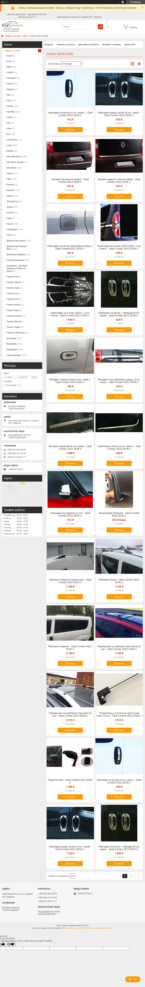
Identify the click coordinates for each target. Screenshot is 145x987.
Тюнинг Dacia (13, 288)
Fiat (8, 95)
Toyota (10, 224)
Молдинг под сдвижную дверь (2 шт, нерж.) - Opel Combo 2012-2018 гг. (119, 381)
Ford (9, 100)
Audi (9, 61)
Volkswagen (12, 229)
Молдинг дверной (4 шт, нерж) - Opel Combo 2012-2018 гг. (70, 447)
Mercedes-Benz (14, 156)
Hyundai (10, 112)
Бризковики (12, 349)
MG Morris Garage (15, 162)
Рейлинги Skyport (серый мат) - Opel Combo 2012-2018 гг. (70, 581)
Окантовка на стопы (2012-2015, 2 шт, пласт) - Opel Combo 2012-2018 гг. (119, 247)
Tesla (9, 218)
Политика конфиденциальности (99, 928)
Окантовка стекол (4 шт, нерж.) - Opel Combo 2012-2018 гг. (119, 447)
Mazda (10, 151)
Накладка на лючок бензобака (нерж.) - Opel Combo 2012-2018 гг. (70, 247)
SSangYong (12, 201)
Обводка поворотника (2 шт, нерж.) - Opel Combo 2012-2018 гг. (70, 381)
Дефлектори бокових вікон (17, 247)
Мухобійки (11, 344)
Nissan (10, 173)
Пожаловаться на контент (74, 928)
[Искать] (100, 26)
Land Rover (12, 140)
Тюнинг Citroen (14, 282)
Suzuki (10, 212)
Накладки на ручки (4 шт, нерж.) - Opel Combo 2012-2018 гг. (70, 114)
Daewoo (10, 89)
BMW (9, 67)
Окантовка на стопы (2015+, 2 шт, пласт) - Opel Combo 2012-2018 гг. (70, 314)
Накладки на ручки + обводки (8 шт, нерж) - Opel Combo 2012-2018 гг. (119, 314)
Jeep (9, 128)
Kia (8, 134)
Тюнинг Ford (12, 299)
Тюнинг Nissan (14, 304)
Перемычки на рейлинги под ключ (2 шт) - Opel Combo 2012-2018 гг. (70, 714)
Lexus (9, 145)
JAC (9, 123)
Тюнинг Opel (12, 310)
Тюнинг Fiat (12, 293)
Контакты (129, 45)
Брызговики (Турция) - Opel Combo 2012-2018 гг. (119, 514)
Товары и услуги (13, 36)
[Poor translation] (11, 944)
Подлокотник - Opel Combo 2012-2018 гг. (70, 781)
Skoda (10, 196)
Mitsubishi (11, 168)
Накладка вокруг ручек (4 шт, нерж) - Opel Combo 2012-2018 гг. (119, 114)
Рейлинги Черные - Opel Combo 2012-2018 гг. (70, 647)
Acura (9, 55)
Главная (48, 45)
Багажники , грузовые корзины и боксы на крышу (17, 268)
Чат (133, 979)
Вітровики (11, 338)
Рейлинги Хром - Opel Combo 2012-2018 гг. (119, 581)
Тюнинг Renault (14, 321)
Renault (10, 190)
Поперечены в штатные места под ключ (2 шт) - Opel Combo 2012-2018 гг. (119, 714)
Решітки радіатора (15, 260)
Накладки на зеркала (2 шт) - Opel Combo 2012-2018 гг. (70, 514)
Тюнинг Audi (12, 276)
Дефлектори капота (16, 240)
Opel (25, 36)
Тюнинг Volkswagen (16, 333)
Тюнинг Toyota (13, 327)
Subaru (10, 207)
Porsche (10, 184)
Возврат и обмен (111, 45)
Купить (71, 130)
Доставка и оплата (88, 45)
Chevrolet (11, 78)
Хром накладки (14, 355)
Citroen (10, 83)
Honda (10, 106)
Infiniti (9, 117)
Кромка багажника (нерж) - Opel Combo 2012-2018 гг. (70, 180)
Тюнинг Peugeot (14, 316)
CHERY (10, 72)
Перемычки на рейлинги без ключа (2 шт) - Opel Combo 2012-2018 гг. (119, 647)
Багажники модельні (16, 254)
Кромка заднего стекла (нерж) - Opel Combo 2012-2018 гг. (119, 180)
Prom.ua (85, 925)
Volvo (9, 235)
